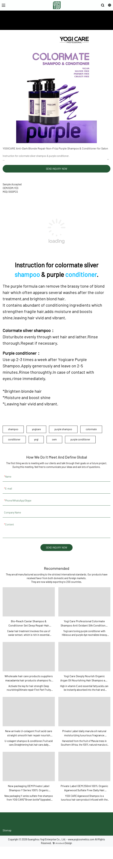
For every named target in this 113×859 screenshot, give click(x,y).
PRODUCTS (63, 24)
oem (54, 439)
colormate (91, 429)
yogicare (36, 429)
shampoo (27, 274)
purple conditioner (80, 439)
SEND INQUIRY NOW (56, 168)
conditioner (81, 274)
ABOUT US (49, 24)
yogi (36, 439)
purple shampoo (63, 429)
